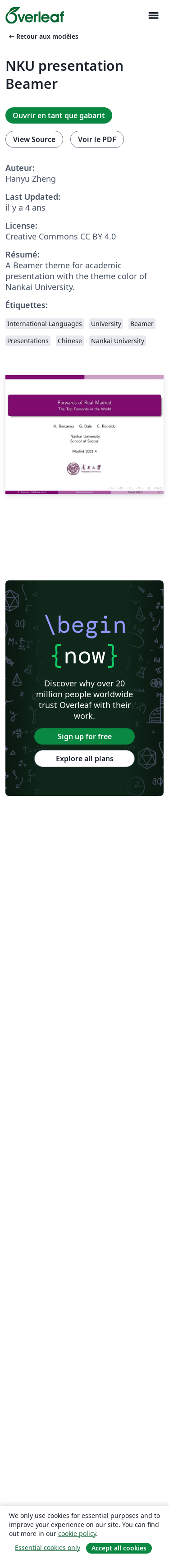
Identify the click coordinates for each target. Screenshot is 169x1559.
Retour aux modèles (42, 36)
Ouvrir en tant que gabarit (59, 115)
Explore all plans (85, 758)
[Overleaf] (34, 15)
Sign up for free (85, 736)
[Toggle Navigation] (153, 15)
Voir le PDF (97, 139)
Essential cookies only (47, 1547)
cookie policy (77, 1533)
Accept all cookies (118, 1548)
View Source (34, 139)
